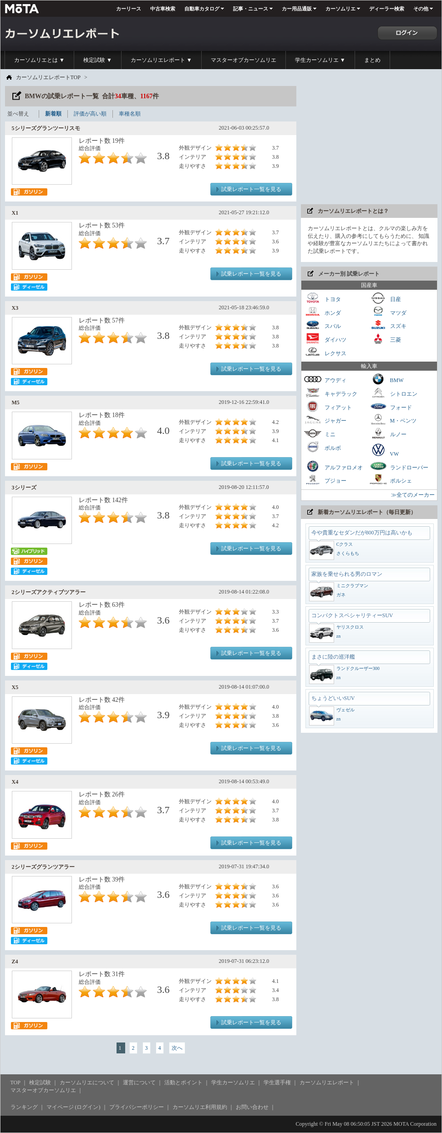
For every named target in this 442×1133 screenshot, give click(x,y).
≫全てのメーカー (413, 495)
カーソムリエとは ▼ (39, 60)
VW (384, 450)
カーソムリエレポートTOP (48, 77)
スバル (322, 325)
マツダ (387, 312)
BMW (386, 379)
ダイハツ (325, 338)
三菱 (385, 338)
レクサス (325, 352)
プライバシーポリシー (136, 1107)
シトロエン (393, 393)
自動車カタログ (201, 8)
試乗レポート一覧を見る (251, 189)
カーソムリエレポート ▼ (161, 60)
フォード (390, 406)
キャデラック (330, 393)
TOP (15, 1082)
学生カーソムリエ (233, 1082)
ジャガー (325, 419)
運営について (139, 1082)
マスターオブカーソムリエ (243, 60)
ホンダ (322, 312)
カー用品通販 (297, 8)
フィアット (328, 406)
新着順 (53, 114)
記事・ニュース (250, 8)
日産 (385, 298)
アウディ (325, 379)
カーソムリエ (340, 8)
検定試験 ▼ (97, 60)
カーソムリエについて (87, 1082)
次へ (177, 1048)
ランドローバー (398, 466)
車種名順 (130, 114)
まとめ (372, 60)
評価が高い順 (90, 114)
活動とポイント (183, 1082)
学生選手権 (277, 1082)
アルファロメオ (333, 466)
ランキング (24, 1107)
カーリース (128, 8)
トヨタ (322, 298)
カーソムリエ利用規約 (200, 1107)
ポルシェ (390, 479)
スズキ (387, 325)
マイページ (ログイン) (73, 1107)
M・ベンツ (393, 419)
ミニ (319, 433)
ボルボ (322, 447)
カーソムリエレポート (327, 1082)
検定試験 (40, 1082)
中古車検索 (162, 8)
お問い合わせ (252, 1107)
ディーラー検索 (386, 8)
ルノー (387, 433)
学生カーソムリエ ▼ (320, 60)
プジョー (325, 479)
